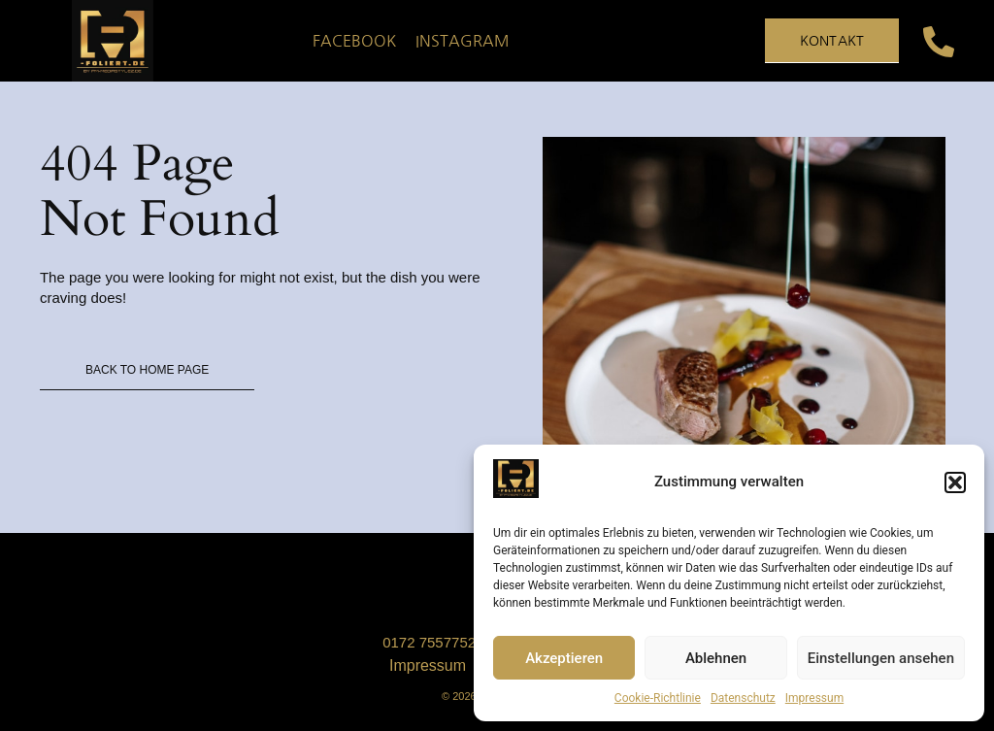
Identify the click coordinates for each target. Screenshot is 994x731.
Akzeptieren (564, 658)
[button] (955, 482)
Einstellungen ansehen (881, 658)
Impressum (814, 698)
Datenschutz (743, 698)
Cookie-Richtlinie (657, 698)
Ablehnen (715, 658)
